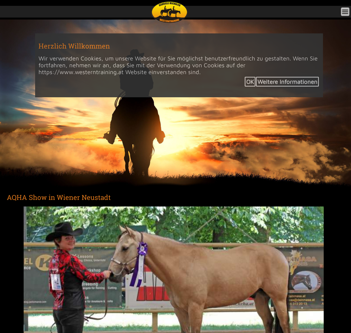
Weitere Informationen (287, 81)
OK (250, 81)
